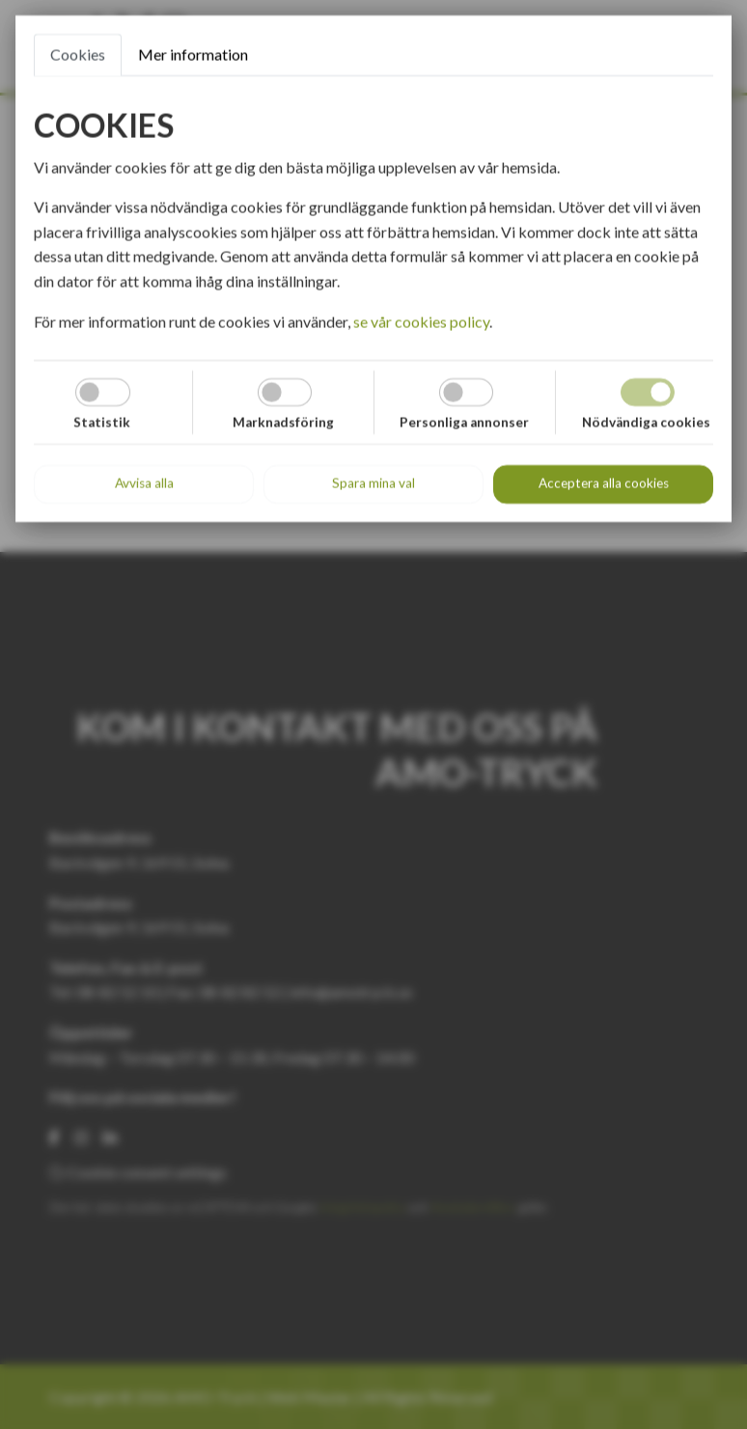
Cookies (77, 54)
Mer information (193, 54)
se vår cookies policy (421, 322)
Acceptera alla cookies (604, 483)
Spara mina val (373, 483)
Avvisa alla (144, 483)
